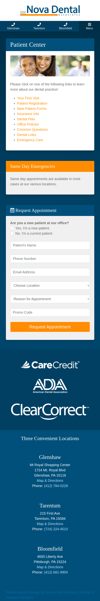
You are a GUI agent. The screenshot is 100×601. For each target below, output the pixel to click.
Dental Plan (26, 119)
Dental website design (23, 592)
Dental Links (26, 135)
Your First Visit (28, 98)
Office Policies (28, 124)
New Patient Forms (32, 109)
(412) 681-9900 (56, 572)
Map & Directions (50, 480)
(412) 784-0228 (56, 486)
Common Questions (32, 129)
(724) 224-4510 (56, 529)
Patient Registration (32, 103)
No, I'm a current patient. (34, 233)
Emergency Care (30, 140)
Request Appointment (50, 326)
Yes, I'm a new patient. (32, 228)
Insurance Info (28, 114)
